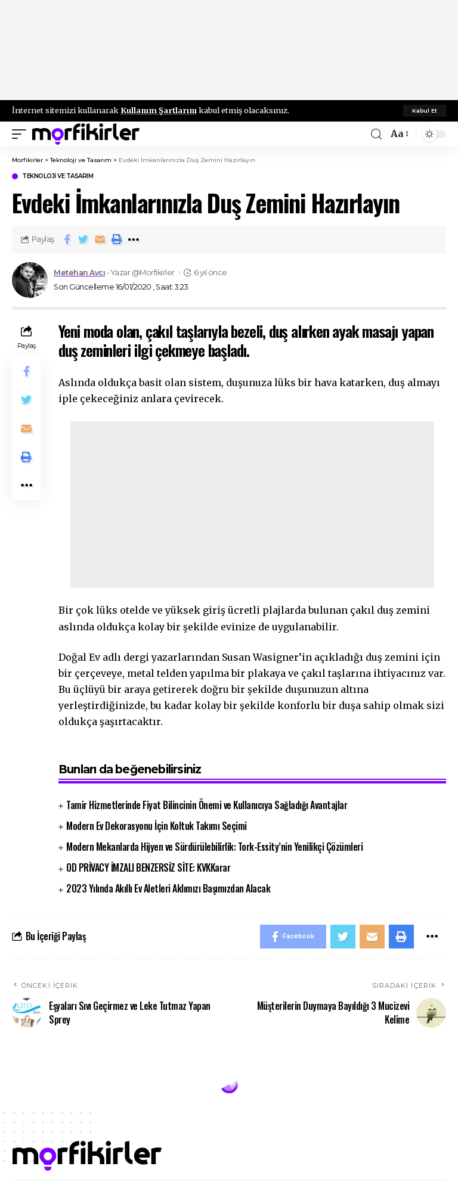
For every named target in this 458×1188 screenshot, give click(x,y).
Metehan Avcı (79, 272)
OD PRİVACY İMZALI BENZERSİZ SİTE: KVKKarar (148, 867)
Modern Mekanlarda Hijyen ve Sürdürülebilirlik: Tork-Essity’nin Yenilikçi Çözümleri (214, 846)
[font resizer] (399, 134)
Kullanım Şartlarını (158, 110)
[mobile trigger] (22, 134)
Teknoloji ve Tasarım (57, 176)
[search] (376, 134)
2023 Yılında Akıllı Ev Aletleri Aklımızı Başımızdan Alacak (168, 888)
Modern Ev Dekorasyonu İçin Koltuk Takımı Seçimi (156, 826)
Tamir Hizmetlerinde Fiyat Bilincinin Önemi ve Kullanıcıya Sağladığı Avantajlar (206, 805)
